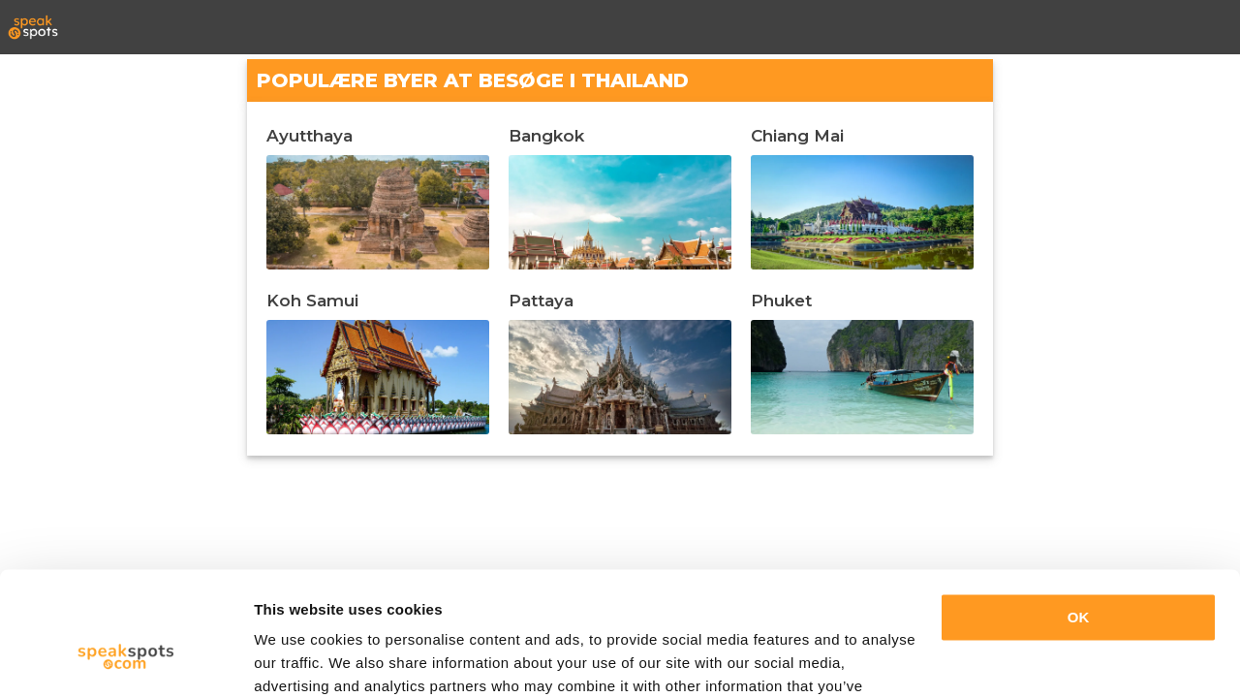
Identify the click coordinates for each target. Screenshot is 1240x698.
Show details (299, 659)
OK (1079, 514)
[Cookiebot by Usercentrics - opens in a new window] (125, 660)
